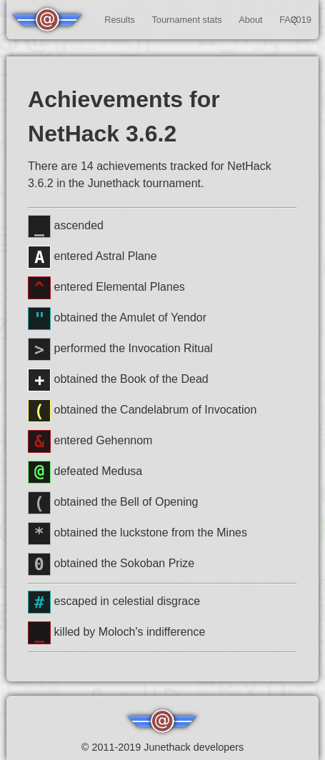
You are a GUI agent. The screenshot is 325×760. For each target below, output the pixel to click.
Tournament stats (186, 19)
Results (119, 19)
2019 (301, 19)
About (250, 19)
